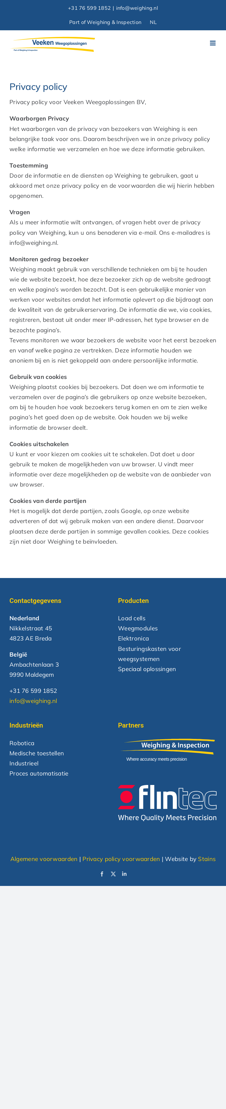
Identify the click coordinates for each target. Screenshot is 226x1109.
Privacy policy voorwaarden (121, 859)
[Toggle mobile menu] (213, 43)
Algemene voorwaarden (44, 859)
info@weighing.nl (137, 8)
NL (153, 22)
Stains (207, 859)
